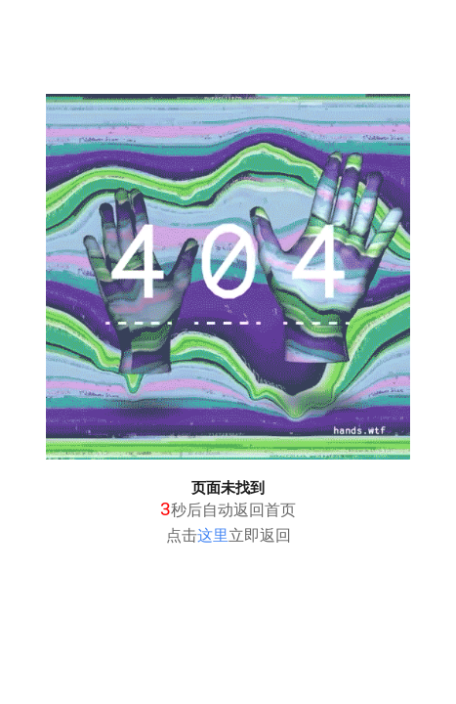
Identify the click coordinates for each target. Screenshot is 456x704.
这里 (212, 535)
